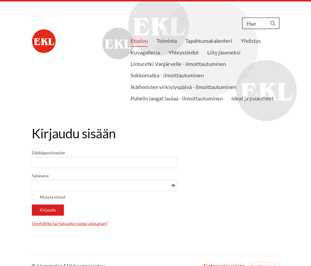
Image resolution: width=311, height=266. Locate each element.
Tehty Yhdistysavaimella (264, 250)
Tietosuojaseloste (224, 250)
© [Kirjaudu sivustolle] (34, 250)
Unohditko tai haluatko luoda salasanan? (122, 207)
